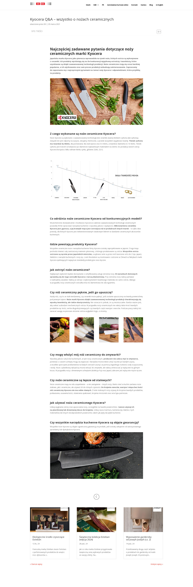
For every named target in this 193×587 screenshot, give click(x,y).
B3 (45, 24)
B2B (95, 5)
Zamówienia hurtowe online (117, 5)
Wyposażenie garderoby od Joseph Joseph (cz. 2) (139, 538)
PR (103, 5)
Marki (88, 5)
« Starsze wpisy (36, 564)
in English (159, 5)
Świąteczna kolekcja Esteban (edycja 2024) (94, 538)
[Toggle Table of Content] (157, 32)
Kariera (143, 5)
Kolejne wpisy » (157, 564)
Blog (151, 5)
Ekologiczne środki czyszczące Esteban (48, 538)
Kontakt (134, 5)
